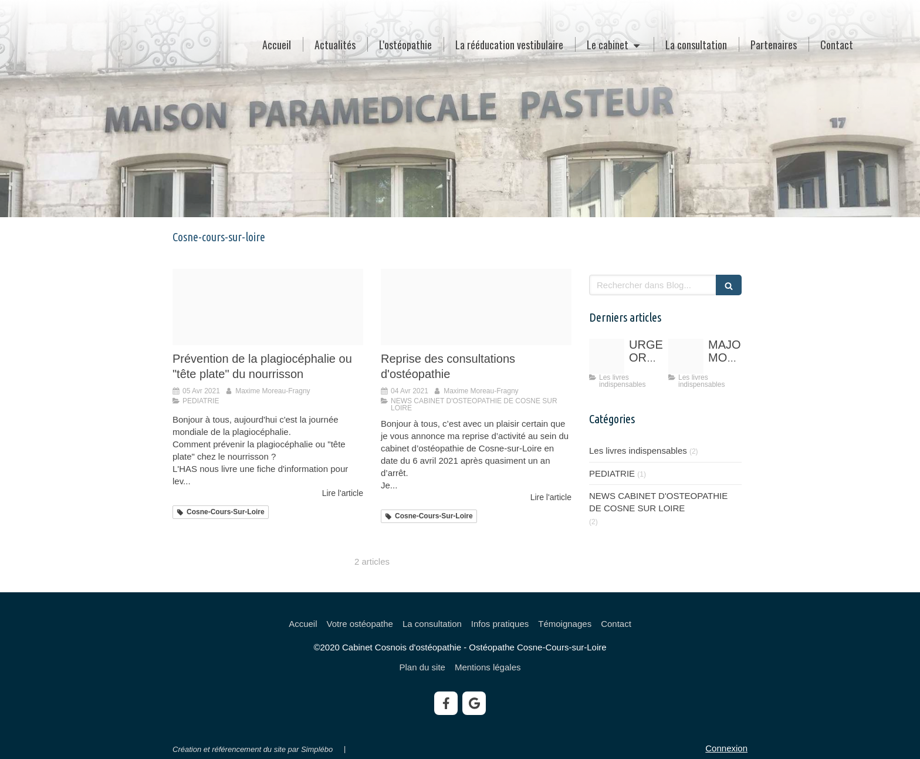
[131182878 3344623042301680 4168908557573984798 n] (476, 307)
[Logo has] (267, 307)
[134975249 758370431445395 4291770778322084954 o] (606, 356)
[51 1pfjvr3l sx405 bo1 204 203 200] (685, 356)
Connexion (726, 748)
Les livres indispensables (638, 451)
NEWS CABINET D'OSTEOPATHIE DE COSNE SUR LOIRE (658, 502)
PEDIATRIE (612, 473)
